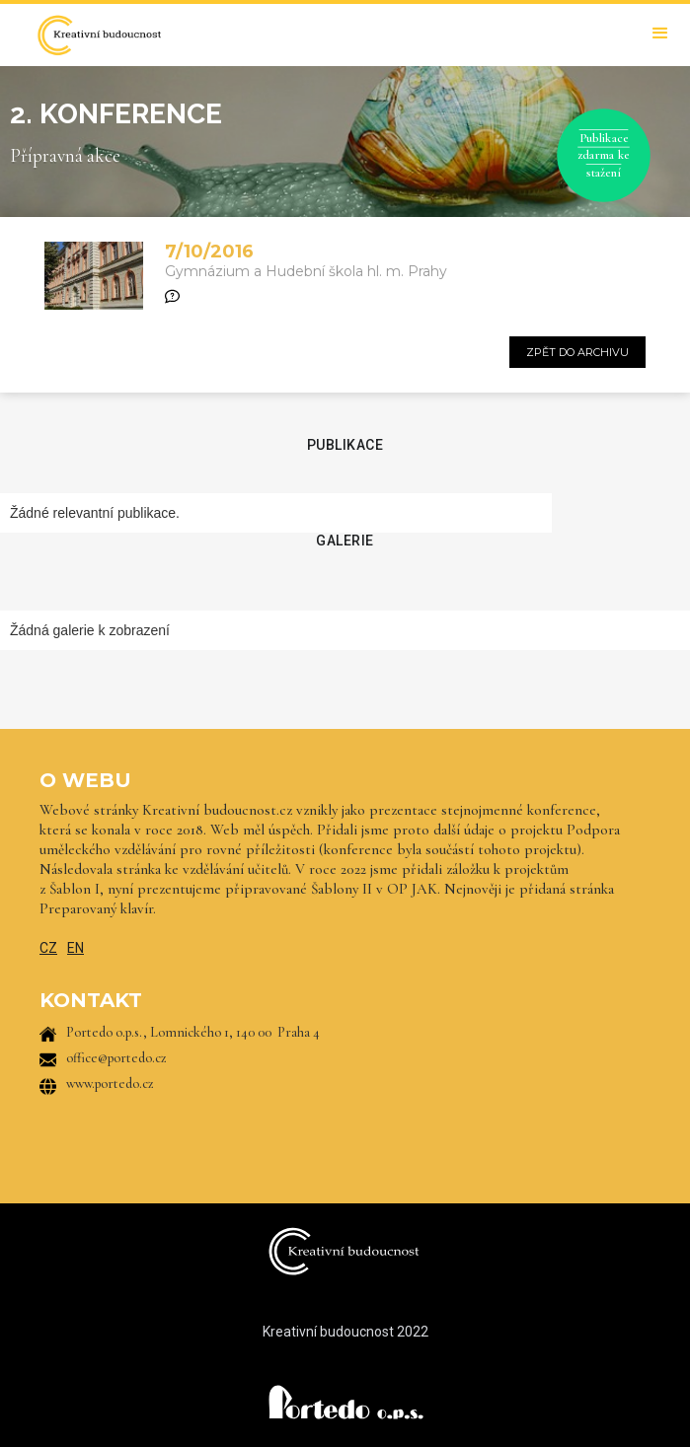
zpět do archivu (577, 352)
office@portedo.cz (116, 1057)
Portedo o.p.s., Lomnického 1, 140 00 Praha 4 (193, 1032)
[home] (94, 35)
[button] (660, 33)
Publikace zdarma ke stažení (603, 155)
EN (75, 948)
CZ (48, 948)
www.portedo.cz (110, 1083)
